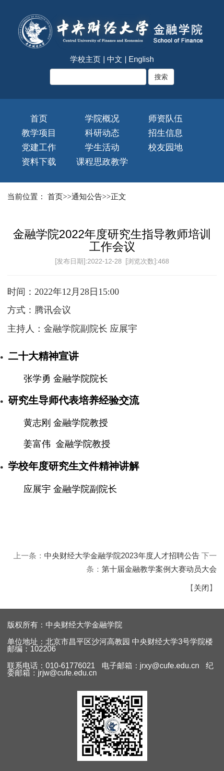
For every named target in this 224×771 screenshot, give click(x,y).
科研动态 (102, 133)
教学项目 (39, 133)
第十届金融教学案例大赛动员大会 (159, 569)
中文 (114, 59)
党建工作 (39, 147)
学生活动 (102, 147)
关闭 (201, 588)
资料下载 (39, 162)
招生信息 (165, 133)
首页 (38, 118)
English (141, 59)
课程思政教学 (102, 162)
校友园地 (165, 147)
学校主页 (85, 59)
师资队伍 (165, 118)
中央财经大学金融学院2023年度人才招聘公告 (122, 556)
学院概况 (102, 118)
